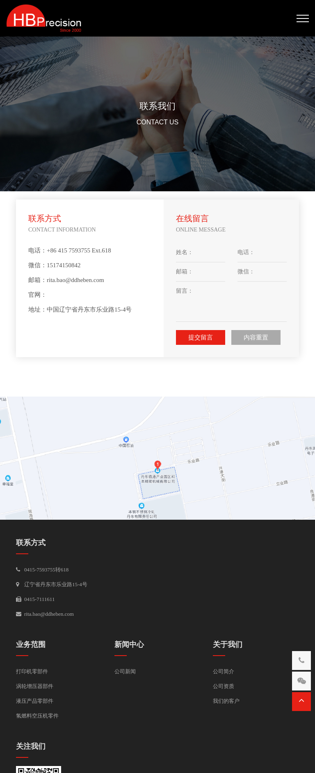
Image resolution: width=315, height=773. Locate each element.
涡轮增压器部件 (34, 686)
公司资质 (223, 686)
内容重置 (256, 337)
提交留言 (200, 337)
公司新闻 (125, 671)
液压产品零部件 (34, 701)
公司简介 (223, 671)
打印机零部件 (32, 671)
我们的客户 (226, 701)
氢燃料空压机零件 (37, 716)
